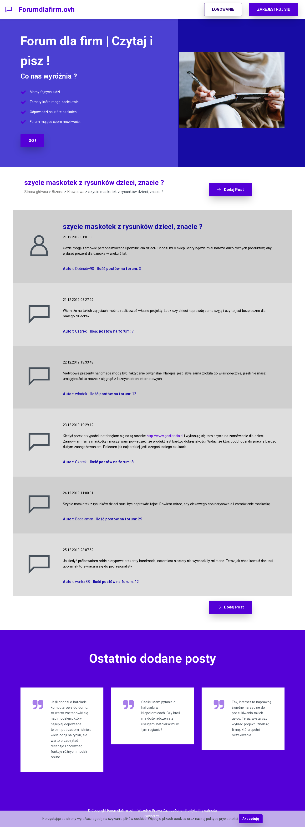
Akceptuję (250, 819)
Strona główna (36, 191)
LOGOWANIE (223, 9)
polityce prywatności (222, 819)
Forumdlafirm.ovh (47, 9)
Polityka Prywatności (201, 809)
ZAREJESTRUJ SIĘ (273, 9)
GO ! (32, 140)
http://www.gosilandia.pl (165, 435)
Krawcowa (75, 191)
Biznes (57, 191)
